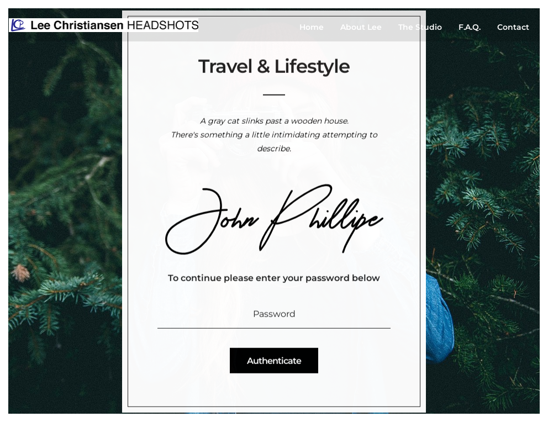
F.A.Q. (470, 27)
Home (311, 27)
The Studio (420, 27)
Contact (513, 27)
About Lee (361, 27)
